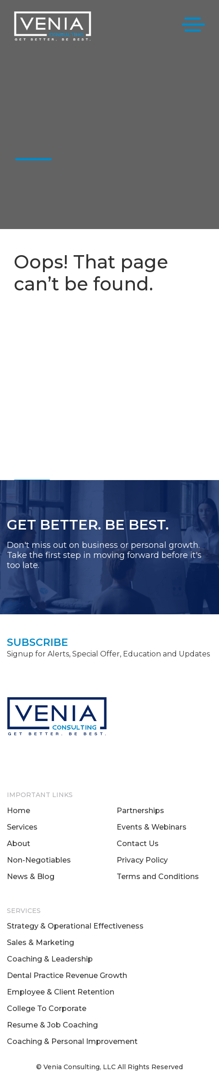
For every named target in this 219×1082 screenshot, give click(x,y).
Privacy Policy (142, 860)
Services (22, 827)
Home (18, 810)
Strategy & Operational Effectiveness (75, 926)
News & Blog (30, 876)
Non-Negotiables (39, 860)
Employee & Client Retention (60, 992)
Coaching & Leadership (50, 959)
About (18, 843)
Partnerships (140, 810)
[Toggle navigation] (193, 26)
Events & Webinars (152, 827)
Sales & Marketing (40, 942)
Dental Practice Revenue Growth (67, 975)
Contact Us (138, 843)
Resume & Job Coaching (52, 1025)
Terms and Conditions (158, 876)
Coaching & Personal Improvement (72, 1041)
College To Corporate (46, 1008)
